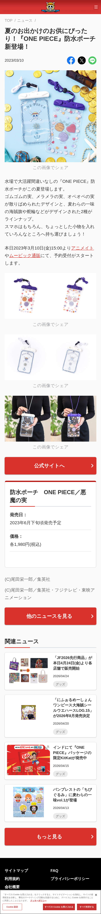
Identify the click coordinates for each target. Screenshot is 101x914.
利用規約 (12, 879)
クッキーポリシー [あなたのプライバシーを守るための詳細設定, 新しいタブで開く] (38, 902)
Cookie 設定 (12, 908)
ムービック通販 (24, 255)
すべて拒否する (87, 908)
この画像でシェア (51, 167)
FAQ (54, 870)
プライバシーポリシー (70, 879)
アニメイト (82, 247)
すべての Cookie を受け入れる (59, 908)
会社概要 (12, 887)
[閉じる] (96, 896)
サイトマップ (16, 870)
